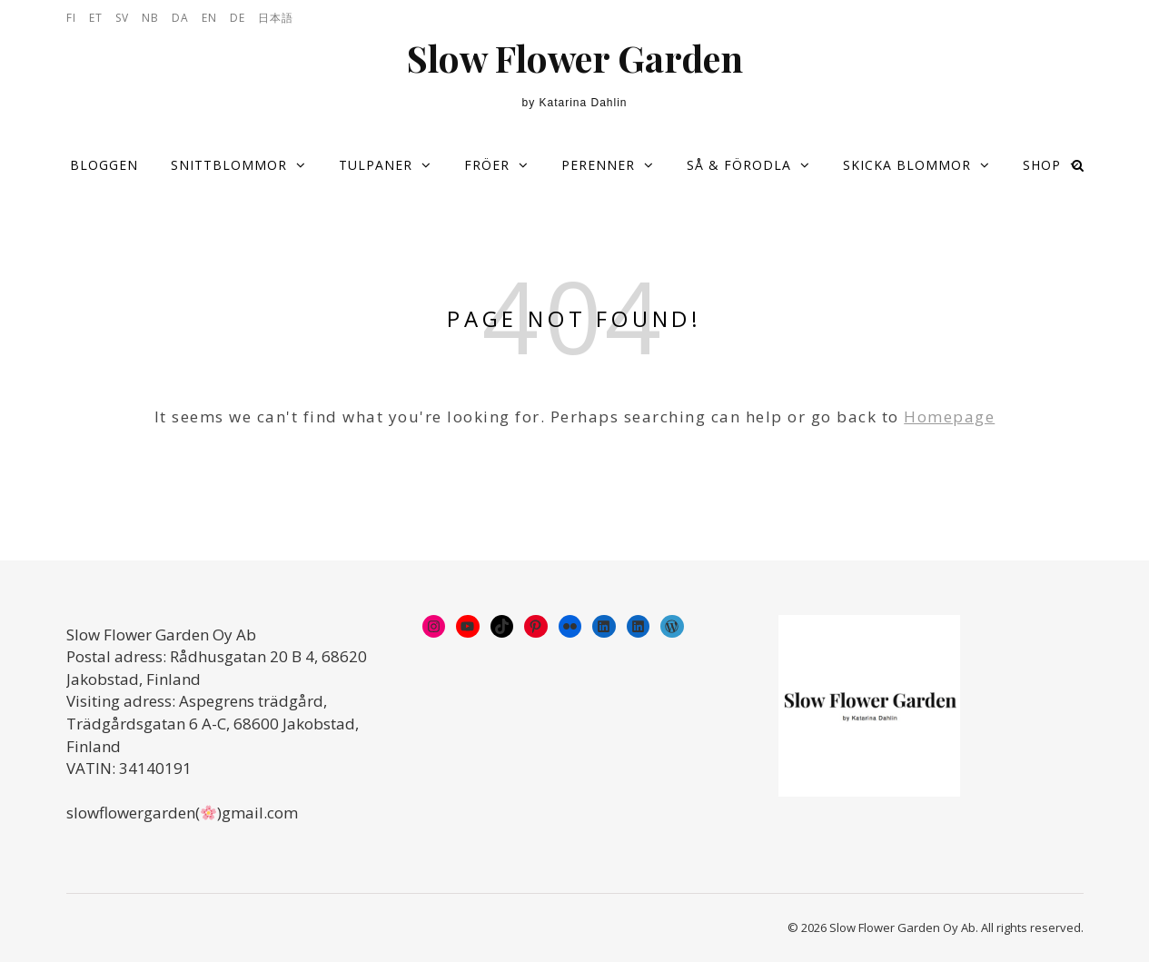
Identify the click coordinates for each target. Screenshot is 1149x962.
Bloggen (104, 165)
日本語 (275, 17)
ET (96, 17)
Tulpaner (375, 165)
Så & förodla (739, 165)
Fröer (487, 165)
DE (237, 17)
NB (150, 17)
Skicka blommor (907, 165)
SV (122, 17)
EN (209, 17)
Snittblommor (229, 165)
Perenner (598, 165)
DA (180, 17)
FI (71, 17)
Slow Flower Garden (575, 58)
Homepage (949, 416)
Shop (1042, 165)
